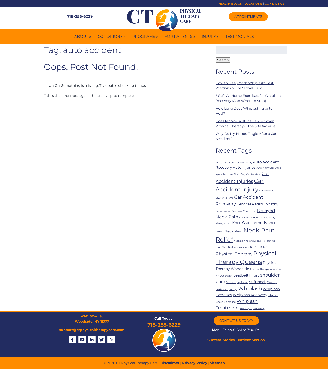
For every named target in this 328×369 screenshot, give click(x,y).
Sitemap (217, 363)
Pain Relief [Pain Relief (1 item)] (260, 247)
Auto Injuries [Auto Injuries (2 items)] (244, 167)
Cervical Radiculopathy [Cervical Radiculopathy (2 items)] (257, 204)
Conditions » (112, 36)
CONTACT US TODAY (236, 321)
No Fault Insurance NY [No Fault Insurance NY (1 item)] (240, 247)
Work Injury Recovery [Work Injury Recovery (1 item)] (252, 308)
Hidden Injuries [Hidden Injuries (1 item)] (259, 217)
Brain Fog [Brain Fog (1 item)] (239, 174)
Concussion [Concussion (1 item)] (249, 211)
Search (223, 60)
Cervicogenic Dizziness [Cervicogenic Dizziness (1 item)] (229, 211)
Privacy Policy (194, 363)
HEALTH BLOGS (230, 3)
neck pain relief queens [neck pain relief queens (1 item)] (247, 241)
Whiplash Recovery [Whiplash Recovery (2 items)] (250, 295)
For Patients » (180, 36)
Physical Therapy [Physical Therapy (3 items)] (234, 253)
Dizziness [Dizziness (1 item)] (244, 217)
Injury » (210, 36)
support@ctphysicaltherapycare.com (92, 330)
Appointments (248, 17)
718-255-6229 (80, 16)
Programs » (145, 36)
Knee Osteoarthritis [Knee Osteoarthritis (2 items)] (249, 223)
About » (82, 36)
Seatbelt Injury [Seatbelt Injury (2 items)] (246, 275)
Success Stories (221, 340)
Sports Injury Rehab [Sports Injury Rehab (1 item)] (237, 282)
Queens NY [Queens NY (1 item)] (226, 275)
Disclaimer (169, 363)
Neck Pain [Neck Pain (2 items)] (233, 231)
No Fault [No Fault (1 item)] (266, 241)
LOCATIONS (253, 3)
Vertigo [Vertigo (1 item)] (233, 289)
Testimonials (239, 36)
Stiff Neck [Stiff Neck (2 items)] (257, 282)
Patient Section (251, 340)
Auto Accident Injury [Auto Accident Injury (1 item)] (240, 162)
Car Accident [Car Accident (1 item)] (253, 174)
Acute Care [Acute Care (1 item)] (222, 162)
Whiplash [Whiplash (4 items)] (250, 288)
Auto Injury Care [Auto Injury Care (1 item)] (265, 168)
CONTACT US (274, 3)
